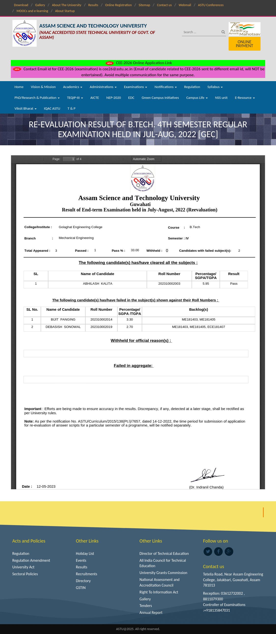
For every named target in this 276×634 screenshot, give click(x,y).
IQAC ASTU (52, 108)
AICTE (94, 97)
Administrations (103, 87)
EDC (131, 97)
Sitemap (144, 5)
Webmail (185, 5)
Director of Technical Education (164, 553)
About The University (66, 5)
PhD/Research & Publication (37, 97)
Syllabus (215, 87)
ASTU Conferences (211, 5)
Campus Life (197, 97)
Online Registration (118, 5)
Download (21, 5)
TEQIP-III (75, 97)
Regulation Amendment (31, 560)
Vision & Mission (43, 87)
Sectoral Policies (25, 574)
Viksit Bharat (25, 108)
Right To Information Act (158, 592)
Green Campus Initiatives (160, 97)
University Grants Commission (163, 572)
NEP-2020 (113, 97)
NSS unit (221, 97)
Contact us (164, 5)
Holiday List (85, 553)
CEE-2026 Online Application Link (138, 62)
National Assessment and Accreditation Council (159, 582)
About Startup (65, 11)
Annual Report (151, 612)
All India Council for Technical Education (162, 563)
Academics (72, 87)
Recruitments (86, 574)
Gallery (40, 5)
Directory (83, 580)
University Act (23, 567)
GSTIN (81, 587)
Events (81, 560)
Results (93, 5)
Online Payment (244, 43)
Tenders (145, 605)
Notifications (165, 87)
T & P (71, 108)
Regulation (192, 87)
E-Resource (245, 97)
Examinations (135, 87)
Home (19, 87)
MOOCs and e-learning (32, 11)
